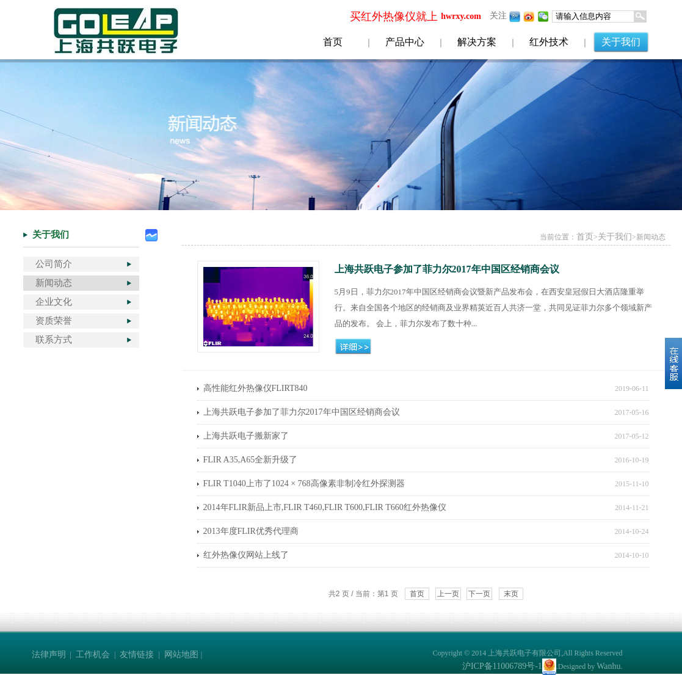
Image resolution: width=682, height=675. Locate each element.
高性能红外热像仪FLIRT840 (255, 388)
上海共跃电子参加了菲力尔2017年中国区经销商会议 (301, 412)
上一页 (448, 593)
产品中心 (404, 42)
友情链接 (137, 654)
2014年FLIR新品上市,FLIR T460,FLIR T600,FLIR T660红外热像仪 (324, 507)
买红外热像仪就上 (394, 16)
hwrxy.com (461, 16)
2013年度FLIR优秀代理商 (251, 531)
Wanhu (608, 666)
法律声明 (49, 654)
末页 (511, 593)
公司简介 (53, 264)
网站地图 (181, 654)
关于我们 (620, 42)
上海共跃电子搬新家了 (246, 435)
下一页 (479, 593)
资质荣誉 (53, 321)
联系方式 (53, 340)
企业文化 (53, 302)
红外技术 (548, 42)
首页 (333, 42)
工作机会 (93, 654)
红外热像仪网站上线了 (246, 555)
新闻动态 (53, 283)
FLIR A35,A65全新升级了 (250, 459)
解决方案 (476, 42)
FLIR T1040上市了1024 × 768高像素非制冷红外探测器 (304, 483)
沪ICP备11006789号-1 (502, 666)
